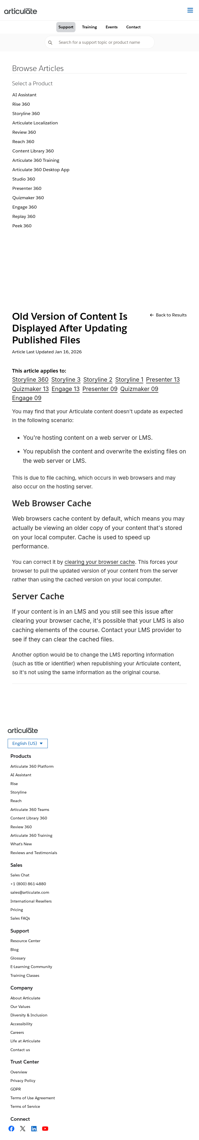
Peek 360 (22, 226)
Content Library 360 (33, 151)
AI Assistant (24, 95)
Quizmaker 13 (30, 389)
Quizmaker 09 (139, 389)
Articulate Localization (35, 123)
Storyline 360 (26, 113)
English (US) (30, 744)
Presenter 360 (26, 188)
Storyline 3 (66, 379)
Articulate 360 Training (35, 160)
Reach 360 (23, 141)
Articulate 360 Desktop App (40, 170)
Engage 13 (66, 389)
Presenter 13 (163, 379)
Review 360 (24, 132)
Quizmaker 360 (28, 198)
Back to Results (168, 315)
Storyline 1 (129, 379)
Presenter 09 (99, 389)
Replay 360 (23, 216)
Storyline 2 (97, 379)
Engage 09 (26, 398)
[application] (183, 1124)
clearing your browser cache (100, 562)
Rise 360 (21, 104)
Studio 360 (23, 179)
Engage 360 (24, 207)
